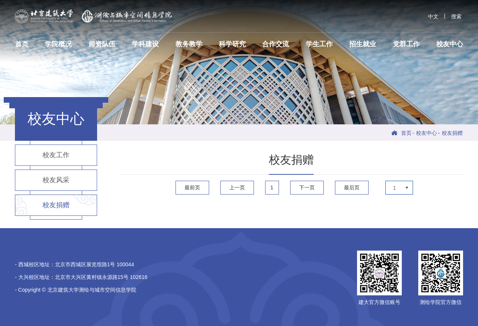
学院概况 (58, 44)
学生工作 (319, 44)
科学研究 (232, 44)
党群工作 (406, 44)
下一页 (307, 187)
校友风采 (56, 180)
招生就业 (362, 44)
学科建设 (145, 44)
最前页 (192, 187)
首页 (21, 44)
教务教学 (189, 44)
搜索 (456, 16)
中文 (433, 16)
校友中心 (449, 44)
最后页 (352, 187)
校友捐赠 (452, 133)
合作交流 (275, 44)
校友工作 (56, 155)
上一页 (237, 187)
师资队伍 (102, 44)
